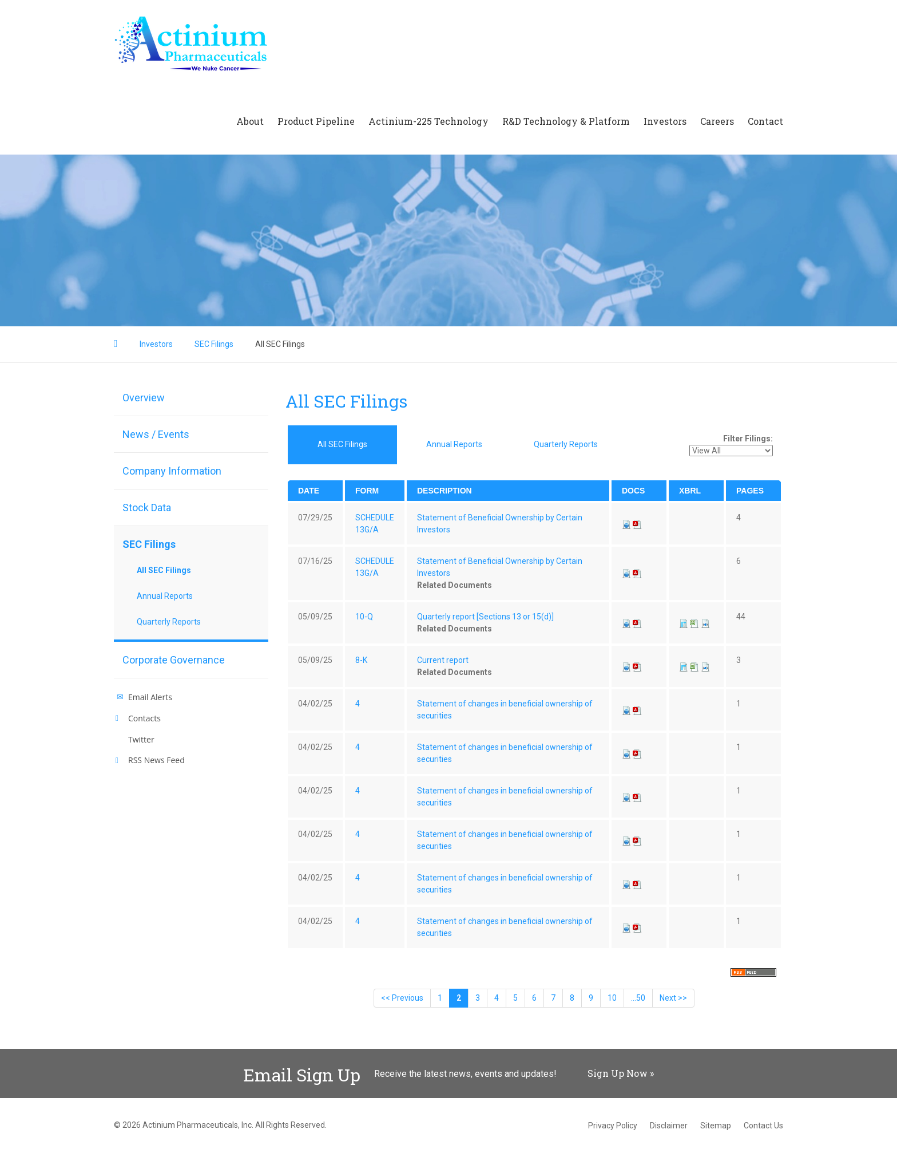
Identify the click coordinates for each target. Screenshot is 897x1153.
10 (612, 997)
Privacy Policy (612, 1126)
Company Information (171, 471)
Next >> (673, 997)
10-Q (364, 616)
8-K (361, 660)
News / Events (155, 434)
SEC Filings (214, 344)
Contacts (144, 718)
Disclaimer (669, 1126)
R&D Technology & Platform (566, 121)
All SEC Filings (280, 344)
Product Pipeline (316, 121)
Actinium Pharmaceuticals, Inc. (197, 1125)
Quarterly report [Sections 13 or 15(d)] (485, 616)
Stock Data (146, 508)
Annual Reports (165, 596)
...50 (638, 997)
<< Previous (402, 997)
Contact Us (763, 1126)
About (250, 121)
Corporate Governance (173, 660)
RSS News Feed (156, 760)
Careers (717, 121)
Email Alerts (150, 697)
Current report (443, 660)
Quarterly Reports (169, 621)
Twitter (141, 739)
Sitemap (715, 1126)
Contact (765, 121)
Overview (143, 398)
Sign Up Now (618, 1073)
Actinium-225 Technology (428, 121)
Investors (665, 121)
